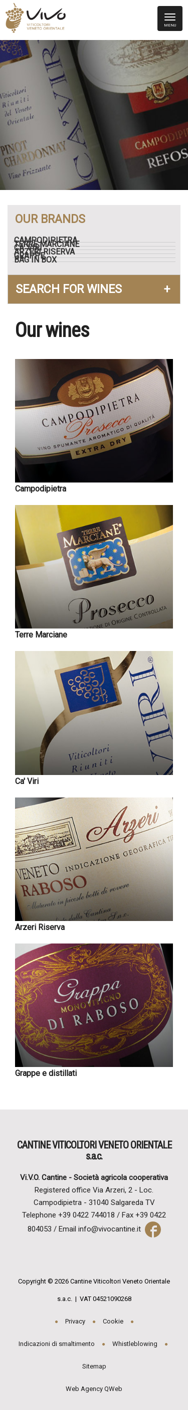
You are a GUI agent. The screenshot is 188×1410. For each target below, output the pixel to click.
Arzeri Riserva (48, 252)
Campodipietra (50, 240)
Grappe (33, 256)
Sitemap (94, 1366)
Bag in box (39, 260)
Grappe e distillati (46, 1073)
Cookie (113, 1321)
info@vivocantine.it (109, 1229)
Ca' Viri (32, 248)
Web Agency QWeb (94, 1388)
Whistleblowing (134, 1344)
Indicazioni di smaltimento (57, 1344)
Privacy (75, 1321)
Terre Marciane (51, 244)
